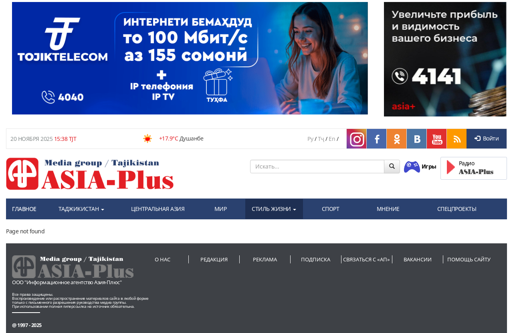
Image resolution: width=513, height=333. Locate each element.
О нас (162, 259)
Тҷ (321, 138)
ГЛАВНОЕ (24, 209)
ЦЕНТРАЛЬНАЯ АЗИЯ (157, 209)
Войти (487, 138)
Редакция (214, 259)
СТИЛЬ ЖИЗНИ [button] (274, 209)
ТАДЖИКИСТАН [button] (81, 209)
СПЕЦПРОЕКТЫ (457, 209)
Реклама (265, 259)
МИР (220, 209)
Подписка (315, 259)
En (332, 138)
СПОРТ (330, 209)
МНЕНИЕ (388, 209)
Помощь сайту (469, 259)
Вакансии (418, 259)
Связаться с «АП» (366, 259)
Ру (310, 138)
